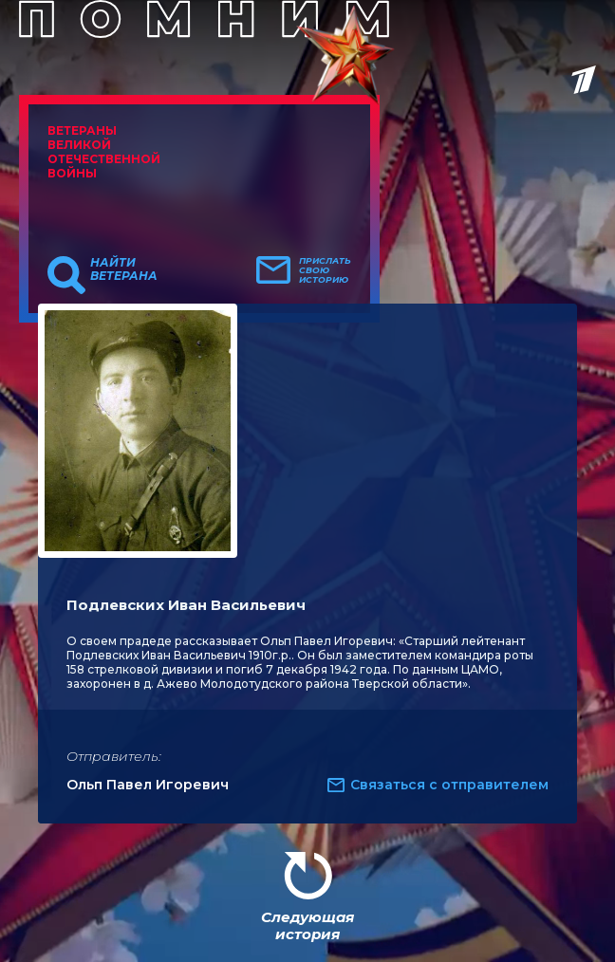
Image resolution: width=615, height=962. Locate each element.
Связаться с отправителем (449, 784)
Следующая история (307, 925)
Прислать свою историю (325, 270)
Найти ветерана (124, 269)
